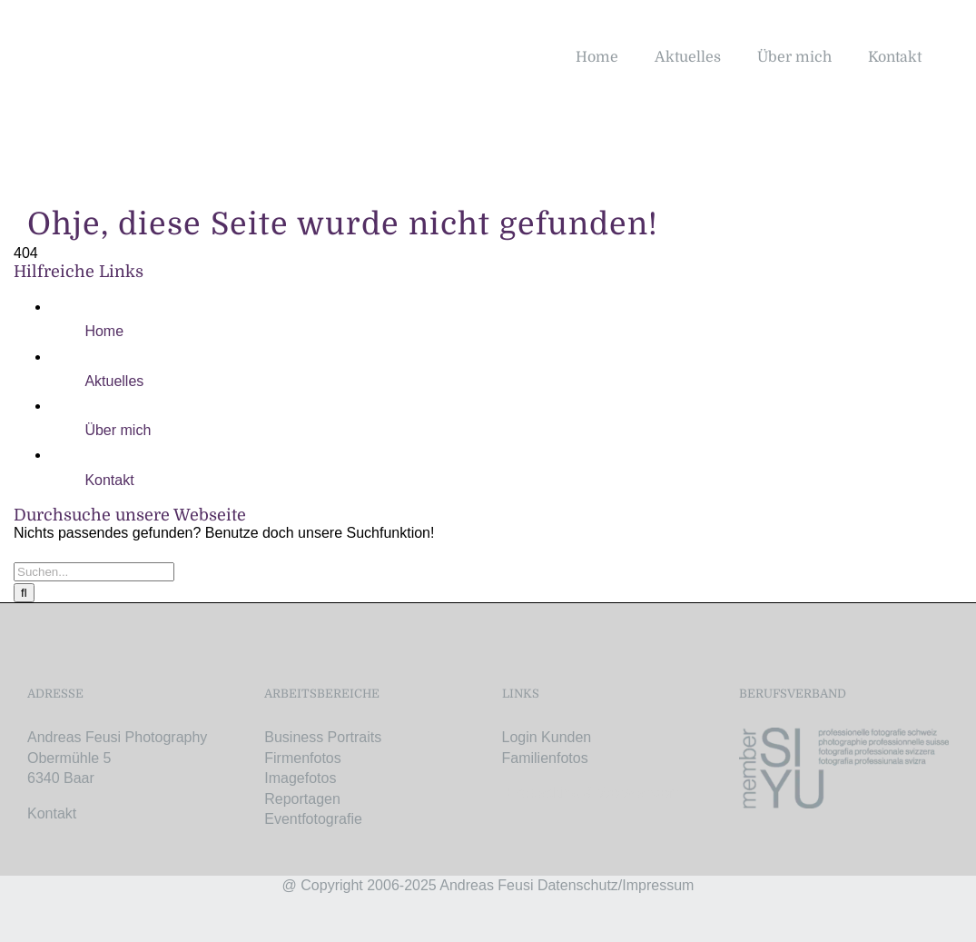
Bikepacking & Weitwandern (592, 792)
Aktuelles (113, 381)
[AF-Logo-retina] (143, 34)
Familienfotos (545, 758)
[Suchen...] (94, 571)
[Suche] (24, 592)
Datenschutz (577, 885)
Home (103, 331)
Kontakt (108, 480)
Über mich (117, 430)
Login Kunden (547, 737)
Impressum (658, 885)
